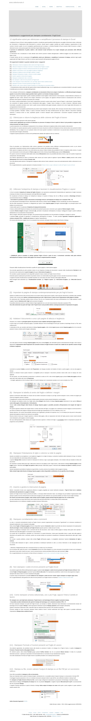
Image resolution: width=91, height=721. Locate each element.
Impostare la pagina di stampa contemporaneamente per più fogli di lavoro (30, 68)
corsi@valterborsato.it (50, 714)
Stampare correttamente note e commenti (22, 78)
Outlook (51, 712)
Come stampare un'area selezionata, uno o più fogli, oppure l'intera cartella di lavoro (32, 81)
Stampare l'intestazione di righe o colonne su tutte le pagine (26, 74)
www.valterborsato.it (16, 2)
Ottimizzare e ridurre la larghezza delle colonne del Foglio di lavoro (28, 64)
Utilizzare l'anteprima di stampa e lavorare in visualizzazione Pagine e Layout (30, 66)
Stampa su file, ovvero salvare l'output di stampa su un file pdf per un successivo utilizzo (33, 85)
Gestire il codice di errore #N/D (65, 577)
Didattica (59, 6)
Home (36, 6)
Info (79, 6)
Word (51, 6)
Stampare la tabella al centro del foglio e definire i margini (26, 72)
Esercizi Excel (70, 6)
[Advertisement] (45, 22)
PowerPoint (45, 712)
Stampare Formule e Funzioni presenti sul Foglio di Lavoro (26, 83)
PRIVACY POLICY (56, 716)
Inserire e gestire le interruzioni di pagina (22, 76)
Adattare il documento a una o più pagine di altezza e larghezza (27, 70)
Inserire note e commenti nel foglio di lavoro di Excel (55, 553)
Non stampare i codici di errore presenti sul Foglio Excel (25, 79)
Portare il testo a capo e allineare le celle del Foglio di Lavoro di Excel (58, 165)
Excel (44, 6)
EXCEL (26, 701)
